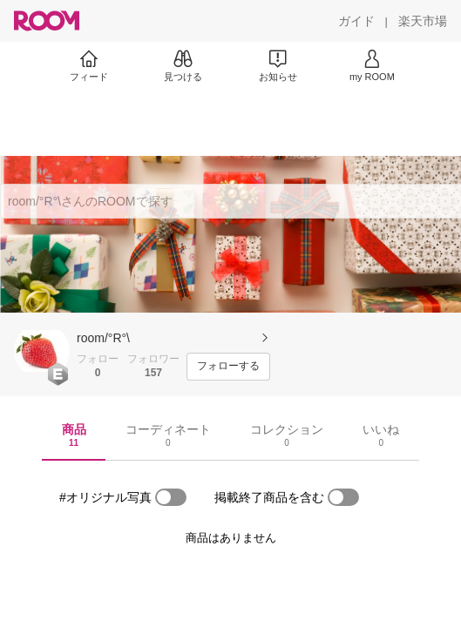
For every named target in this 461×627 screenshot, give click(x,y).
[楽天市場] (422, 21)
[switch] (170, 497)
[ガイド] (356, 21)
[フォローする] (228, 367)
